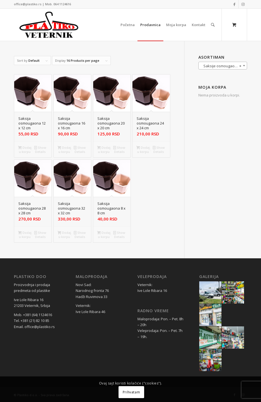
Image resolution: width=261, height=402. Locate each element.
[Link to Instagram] (243, 4)
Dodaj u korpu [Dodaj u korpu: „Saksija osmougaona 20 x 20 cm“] (103, 149)
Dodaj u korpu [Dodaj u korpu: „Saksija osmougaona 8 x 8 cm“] (103, 234)
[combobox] (222, 66)
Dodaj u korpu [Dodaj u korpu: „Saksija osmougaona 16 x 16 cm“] (64, 149)
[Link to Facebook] (234, 4)
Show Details (40, 149)
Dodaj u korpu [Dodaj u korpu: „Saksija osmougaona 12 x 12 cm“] (24, 149)
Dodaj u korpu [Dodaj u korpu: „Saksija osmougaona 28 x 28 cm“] (24, 234)
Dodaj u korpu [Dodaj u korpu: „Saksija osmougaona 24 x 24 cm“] (143, 149)
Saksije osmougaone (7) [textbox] (223, 66)
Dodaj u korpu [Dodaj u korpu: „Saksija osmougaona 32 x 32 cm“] (64, 234)
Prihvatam (131, 392)
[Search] (212, 25)
